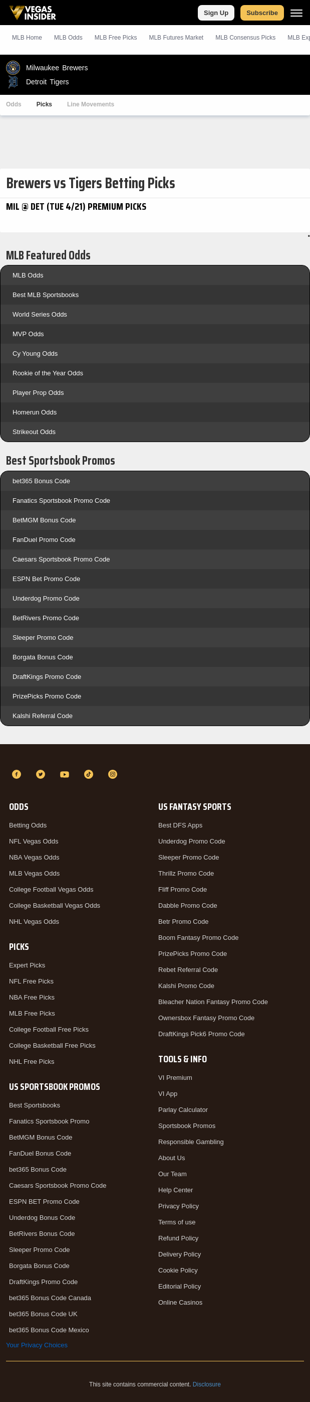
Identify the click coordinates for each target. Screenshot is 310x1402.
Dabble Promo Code (187, 905)
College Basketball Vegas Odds (54, 905)
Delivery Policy (179, 1254)
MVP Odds (28, 334)
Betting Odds (28, 825)
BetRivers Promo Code (46, 618)
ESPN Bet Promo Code (46, 579)
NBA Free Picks (32, 997)
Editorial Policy (179, 1286)
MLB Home (27, 37)
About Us (171, 1158)
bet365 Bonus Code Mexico (49, 1330)
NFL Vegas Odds (34, 841)
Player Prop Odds (38, 392)
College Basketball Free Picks (52, 1045)
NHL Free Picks (32, 1061)
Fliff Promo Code (182, 889)
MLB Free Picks (32, 1013)
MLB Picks (116, 37)
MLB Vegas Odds (34, 873)
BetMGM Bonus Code (44, 520)
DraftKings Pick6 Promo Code (201, 1034)
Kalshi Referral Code (43, 716)
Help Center (175, 1190)
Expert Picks (27, 965)
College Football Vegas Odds (51, 889)
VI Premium (175, 1077)
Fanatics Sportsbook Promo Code (61, 500)
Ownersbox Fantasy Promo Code (206, 1018)
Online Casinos (180, 1302)
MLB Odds (68, 37)
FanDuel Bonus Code (40, 1153)
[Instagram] (114, 774)
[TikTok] (90, 774)
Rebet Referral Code (188, 969)
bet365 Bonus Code (41, 481)
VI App (167, 1093)
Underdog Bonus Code (42, 1217)
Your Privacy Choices (37, 1345)
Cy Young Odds (35, 353)
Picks (44, 104)
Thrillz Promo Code (186, 873)
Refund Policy (178, 1238)
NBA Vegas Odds (34, 857)
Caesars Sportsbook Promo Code (61, 559)
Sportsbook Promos (186, 1126)
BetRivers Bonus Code (42, 1233)
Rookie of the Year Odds (48, 373)
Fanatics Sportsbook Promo (49, 1121)
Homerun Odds (35, 412)
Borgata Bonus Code (43, 657)
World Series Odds (40, 314)
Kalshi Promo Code (186, 986)
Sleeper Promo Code (43, 637)
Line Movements (90, 104)
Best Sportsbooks (34, 1105)
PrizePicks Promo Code (47, 696)
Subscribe (262, 13)
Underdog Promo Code (46, 598)
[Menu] (296, 13)
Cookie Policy (178, 1270)
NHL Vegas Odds (34, 921)
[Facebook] (18, 774)
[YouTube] (66, 774)
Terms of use (176, 1222)
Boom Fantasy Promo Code (198, 937)
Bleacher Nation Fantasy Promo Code (213, 1002)
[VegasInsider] (155, 756)
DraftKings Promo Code (47, 676)
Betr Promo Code (183, 921)
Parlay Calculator (183, 1109)
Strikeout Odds (34, 432)
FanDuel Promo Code (44, 539)
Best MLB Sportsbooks (46, 295)
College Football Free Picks (49, 1029)
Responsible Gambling (191, 1142)
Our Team (172, 1174)
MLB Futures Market (176, 37)
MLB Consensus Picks (245, 37)
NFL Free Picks (31, 981)
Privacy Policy (178, 1206)
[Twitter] (42, 774)
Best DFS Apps (180, 825)
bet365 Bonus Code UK (43, 1314)
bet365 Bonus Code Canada (50, 1298)
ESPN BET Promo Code (44, 1201)
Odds (14, 104)
